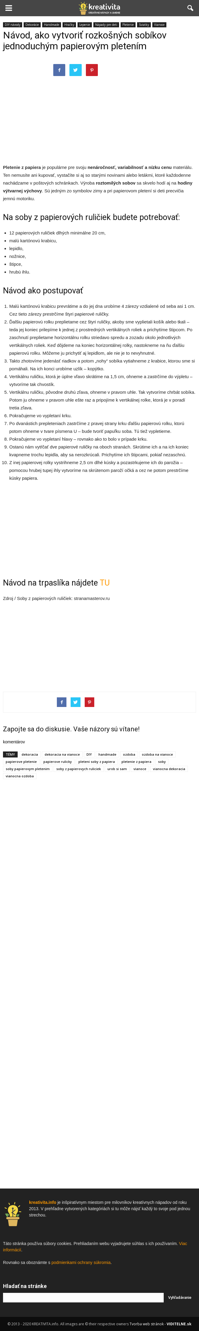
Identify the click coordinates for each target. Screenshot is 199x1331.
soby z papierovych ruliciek (78, 768)
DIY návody (12, 25)
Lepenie (84, 25)
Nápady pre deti (106, 25)
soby (162, 761)
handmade (107, 754)
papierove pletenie (21, 761)
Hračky (69, 25)
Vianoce (159, 25)
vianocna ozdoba (20, 776)
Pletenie (128, 25)
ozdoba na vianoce (157, 754)
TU (105, 583)
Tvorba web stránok (147, 1323)
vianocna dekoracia (169, 768)
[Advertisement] (100, 119)
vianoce (139, 768)
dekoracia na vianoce (62, 754)
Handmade (51, 25)
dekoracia (30, 754)
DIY (89, 754)
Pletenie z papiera (22, 167)
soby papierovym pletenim (28, 768)
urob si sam (117, 768)
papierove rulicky (57, 761)
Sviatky (144, 25)
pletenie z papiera (136, 761)
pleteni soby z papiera (96, 761)
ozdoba (129, 754)
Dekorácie (32, 25)
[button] (190, 8)
